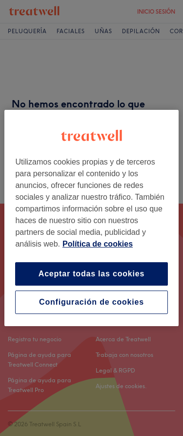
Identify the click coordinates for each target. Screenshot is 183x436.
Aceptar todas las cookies (91, 274)
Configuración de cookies (91, 302)
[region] (91, 218)
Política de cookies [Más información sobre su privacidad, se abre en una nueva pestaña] (97, 244)
